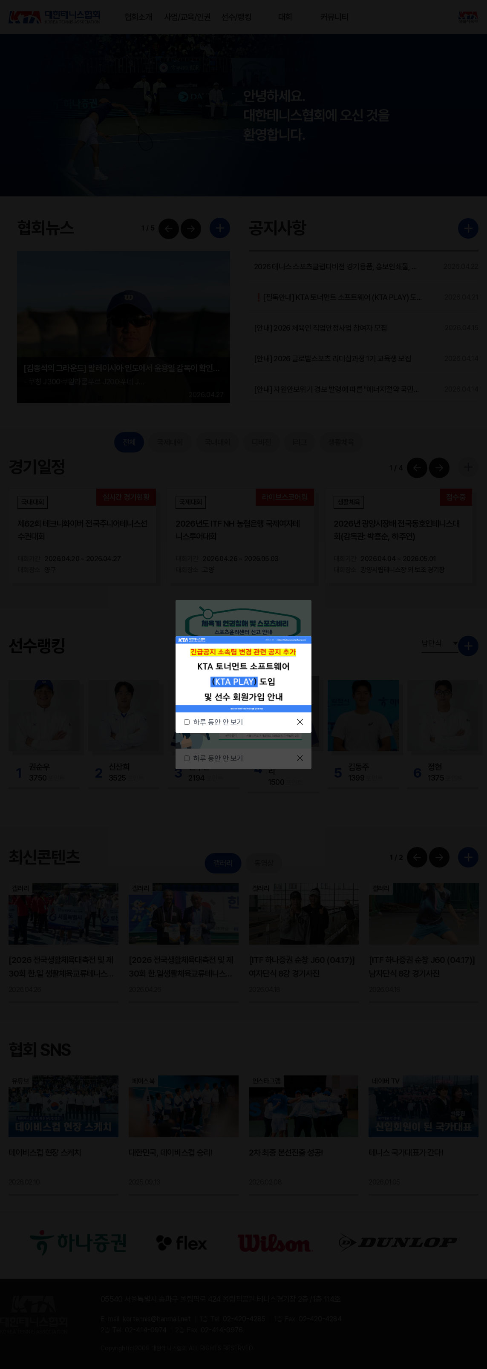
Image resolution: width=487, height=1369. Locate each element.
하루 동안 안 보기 (218, 722)
